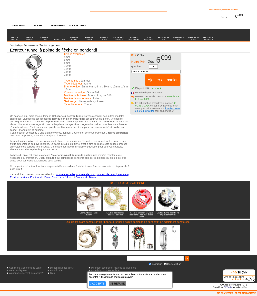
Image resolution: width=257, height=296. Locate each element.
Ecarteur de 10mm (40, 177)
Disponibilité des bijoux (62, 267)
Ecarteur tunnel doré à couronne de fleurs (115, 214)
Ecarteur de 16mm (85, 177)
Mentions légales (18, 270)
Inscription (155, 264)
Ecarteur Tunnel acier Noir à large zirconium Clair (168, 214)
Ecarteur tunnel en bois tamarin (89, 214)
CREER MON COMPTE (230, 10)
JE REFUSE (117, 283)
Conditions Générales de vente (25, 267)
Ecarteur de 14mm (62, 177)
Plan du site (56, 270)
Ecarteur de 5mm (85, 174)
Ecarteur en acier (65, 174)
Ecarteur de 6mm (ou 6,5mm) (113, 174)
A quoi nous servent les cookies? (26, 273)
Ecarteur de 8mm (19, 177)
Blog (52, 273)
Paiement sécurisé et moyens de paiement (113, 267)
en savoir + (129, 277)
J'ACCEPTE (97, 283)
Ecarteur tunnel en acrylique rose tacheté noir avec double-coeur (141, 215)
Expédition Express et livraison (107, 270)
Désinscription (172, 264)
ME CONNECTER (215, 10)
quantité (136, 66)
